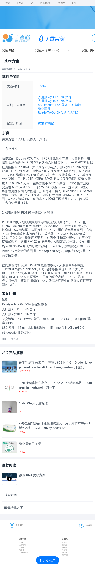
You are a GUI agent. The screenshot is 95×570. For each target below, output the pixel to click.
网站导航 (64, 552)
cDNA (42, 86)
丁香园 (19, 3)
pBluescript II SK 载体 (53, 105)
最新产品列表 (22, 545)
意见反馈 (19, 525)
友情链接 (64, 547)
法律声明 (64, 550)
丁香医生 (60, 3)
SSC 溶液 (75, 105)
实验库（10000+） (48, 50)
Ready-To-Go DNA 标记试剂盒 (58, 112)
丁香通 (6, 3)
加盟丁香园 (65, 555)
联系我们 (64, 545)
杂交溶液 (44, 109)
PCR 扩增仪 (46, 123)
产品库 (21, 542)
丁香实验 (21, 547)
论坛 (32, 3)
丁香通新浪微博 (23, 552)
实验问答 (88, 50)
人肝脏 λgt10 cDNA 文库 (55, 101)
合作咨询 (88, 525)
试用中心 (21, 550)
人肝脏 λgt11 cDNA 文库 (55, 97)
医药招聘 (45, 3)
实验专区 (8, 50)
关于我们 (64, 542)
